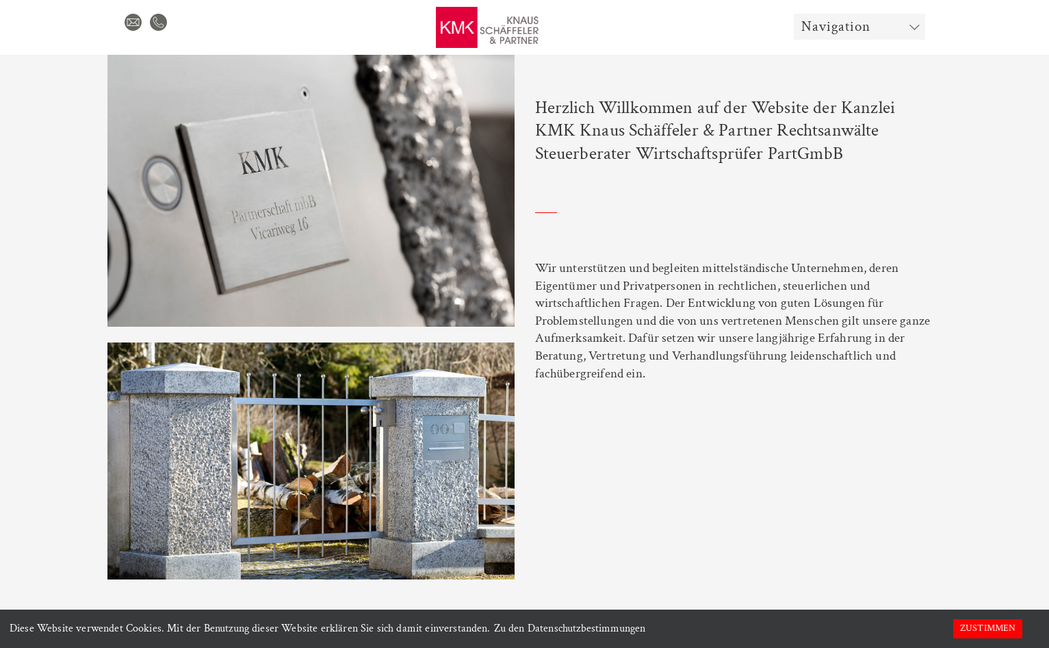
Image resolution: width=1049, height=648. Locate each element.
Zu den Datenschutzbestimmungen (570, 628)
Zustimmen (987, 628)
